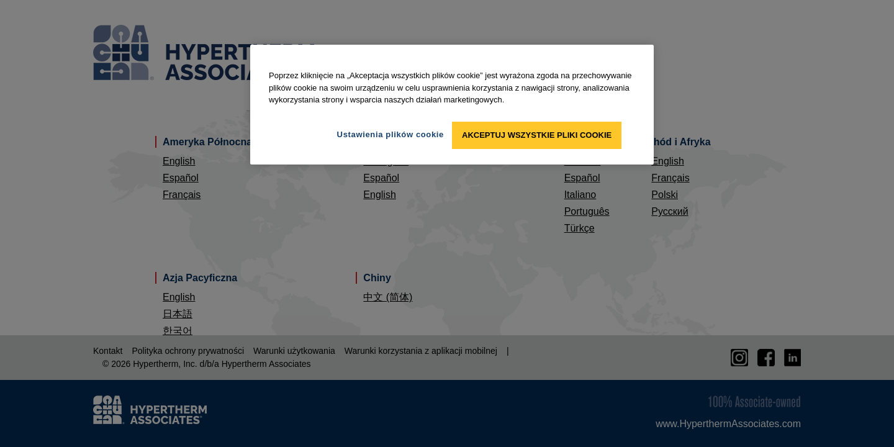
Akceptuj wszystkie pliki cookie (537, 135)
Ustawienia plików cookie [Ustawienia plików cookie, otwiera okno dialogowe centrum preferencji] (390, 134)
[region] (452, 105)
